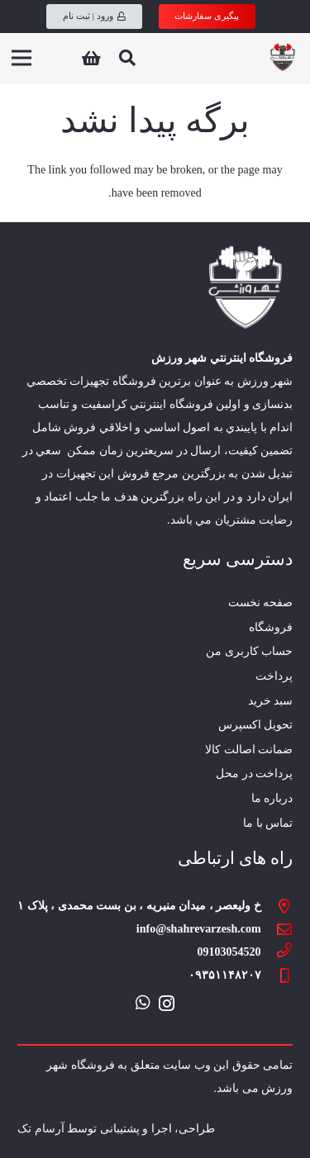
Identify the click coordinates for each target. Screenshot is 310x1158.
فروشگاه (271, 627)
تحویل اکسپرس (255, 725)
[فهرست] (21, 57)
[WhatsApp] (143, 1002)
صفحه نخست (260, 602)
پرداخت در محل (254, 773)
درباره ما (272, 798)
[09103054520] (277, 952)
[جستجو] (127, 58)
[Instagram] (166, 1003)
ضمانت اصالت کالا (249, 749)
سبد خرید (270, 701)
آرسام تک (40, 1128)
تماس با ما (268, 823)
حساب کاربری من (249, 651)
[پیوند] (281, 57)
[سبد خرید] (91, 58)
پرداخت (274, 676)
